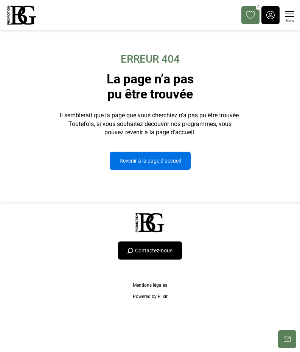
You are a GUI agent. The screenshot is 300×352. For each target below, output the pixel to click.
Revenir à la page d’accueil (150, 161)
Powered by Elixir (150, 296)
